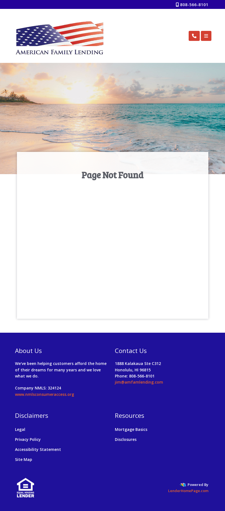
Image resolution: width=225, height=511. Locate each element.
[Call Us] (194, 36)
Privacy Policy (28, 439)
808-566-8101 (192, 4)
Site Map (23, 459)
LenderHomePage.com (188, 490)
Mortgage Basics (131, 429)
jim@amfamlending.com (139, 382)
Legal (20, 429)
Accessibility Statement (38, 449)
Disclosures (125, 439)
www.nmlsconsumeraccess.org (44, 394)
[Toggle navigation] (206, 36)
